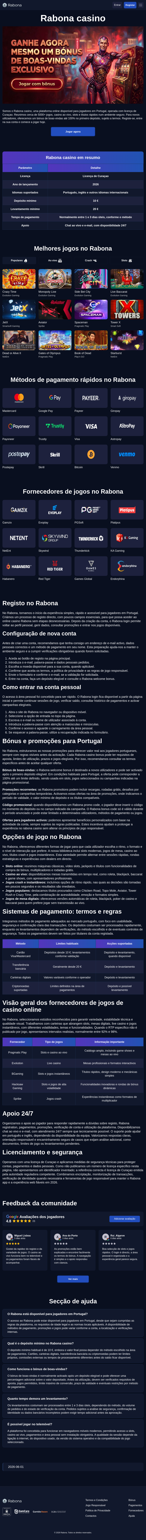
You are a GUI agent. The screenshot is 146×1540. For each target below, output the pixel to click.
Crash (91, 260)
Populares (19, 260)
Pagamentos (135, 1505)
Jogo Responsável (95, 1505)
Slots (126, 260)
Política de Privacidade (97, 1510)
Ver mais (73, 1279)
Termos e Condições (96, 1500)
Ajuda (131, 1516)
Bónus (131, 1500)
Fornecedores (136, 1510)
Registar (130, 5)
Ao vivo (55, 260)
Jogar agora (73, 131)
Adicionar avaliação (124, 1218)
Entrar (117, 5)
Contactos (90, 1516)
